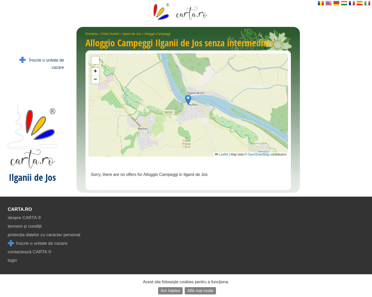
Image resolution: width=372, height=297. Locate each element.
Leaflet (221, 154)
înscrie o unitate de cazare (37, 243)
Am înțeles (170, 290)
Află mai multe (200, 290)
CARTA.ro (20, 209)
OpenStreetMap (259, 154)
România (92, 34)
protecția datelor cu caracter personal (44, 234)
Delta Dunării (110, 34)
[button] (188, 99)
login (12, 260)
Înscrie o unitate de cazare (41, 63)
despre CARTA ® (24, 217)
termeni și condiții (25, 226)
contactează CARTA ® (29, 251)
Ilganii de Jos (132, 34)
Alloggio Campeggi (157, 34)
